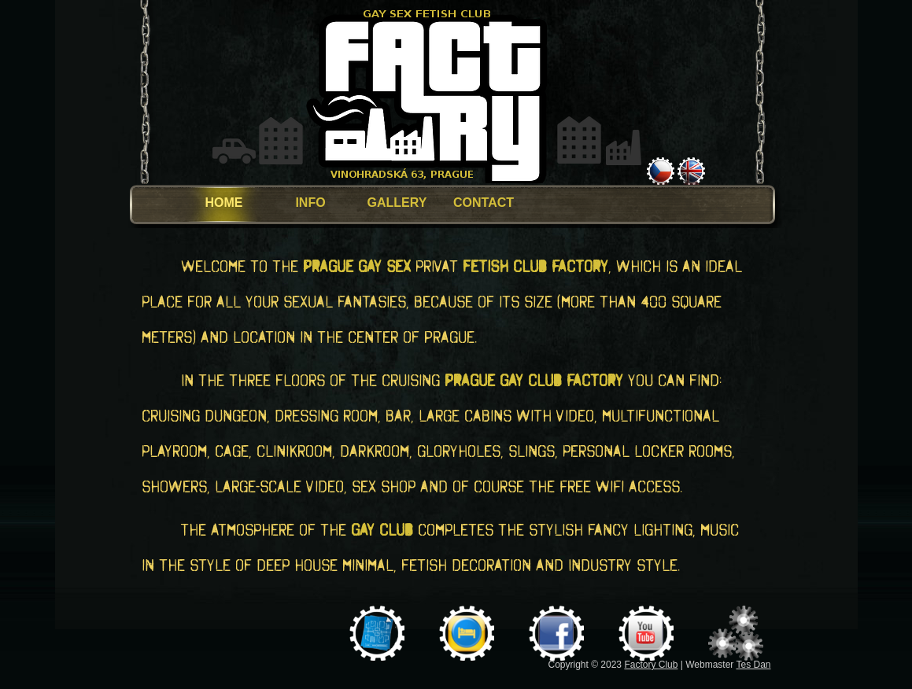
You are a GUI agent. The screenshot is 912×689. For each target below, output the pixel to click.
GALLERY (397, 202)
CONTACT (483, 202)
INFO (310, 202)
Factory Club (651, 664)
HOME (224, 202)
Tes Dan (753, 664)
